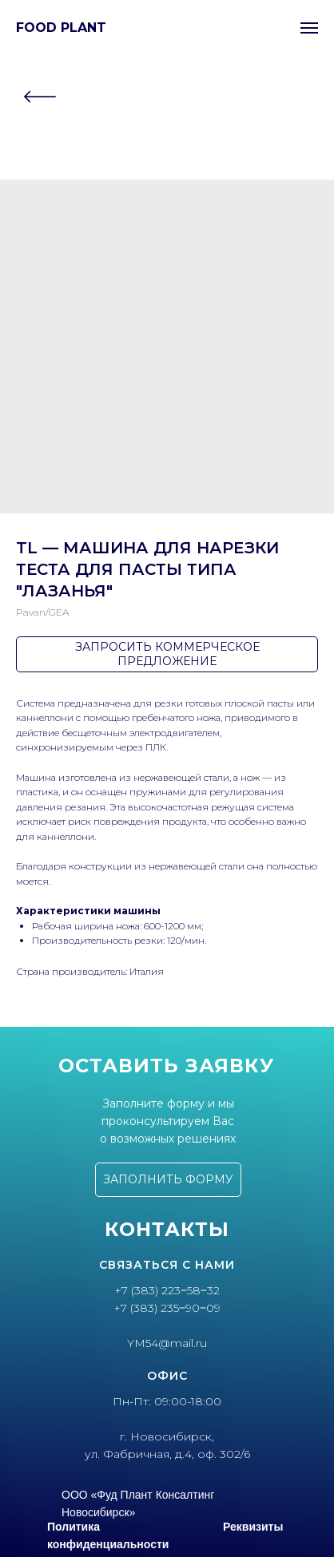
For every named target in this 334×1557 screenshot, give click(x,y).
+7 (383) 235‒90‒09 (167, 1308)
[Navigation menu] (309, 28)
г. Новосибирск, (167, 1436)
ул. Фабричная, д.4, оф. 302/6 (167, 1454)
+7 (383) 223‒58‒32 (167, 1290)
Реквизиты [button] (253, 1526)
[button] (168, 1180)
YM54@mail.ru (167, 1343)
